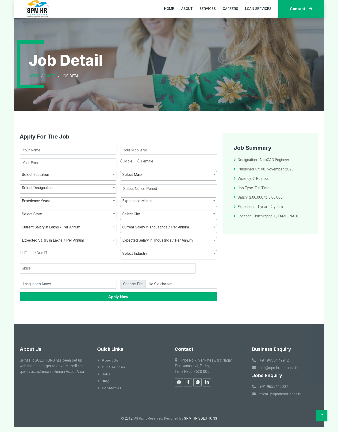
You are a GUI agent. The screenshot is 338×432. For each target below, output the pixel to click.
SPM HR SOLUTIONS (200, 418)
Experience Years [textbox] (36, 221)
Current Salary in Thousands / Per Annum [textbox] (155, 247)
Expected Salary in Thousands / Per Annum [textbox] (157, 260)
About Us (110, 360)
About (186, 8)
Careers (230, 8)
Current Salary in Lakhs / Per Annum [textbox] (51, 247)
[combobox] (68, 195)
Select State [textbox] (32, 234)
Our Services (113, 367)
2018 (128, 418)
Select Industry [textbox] (134, 273)
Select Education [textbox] (35, 194)
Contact (301, 8)
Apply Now (118, 316)
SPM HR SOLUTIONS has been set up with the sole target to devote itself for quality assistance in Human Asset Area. (52, 366)
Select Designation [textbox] (37, 207)
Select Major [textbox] (132, 194)
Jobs (106, 374)
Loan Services (258, 8)
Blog (106, 381)
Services (208, 8)
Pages (50, 76)
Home (169, 8)
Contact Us (111, 388)
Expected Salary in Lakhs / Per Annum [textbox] (53, 260)
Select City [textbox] (131, 234)
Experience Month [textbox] (137, 221)
